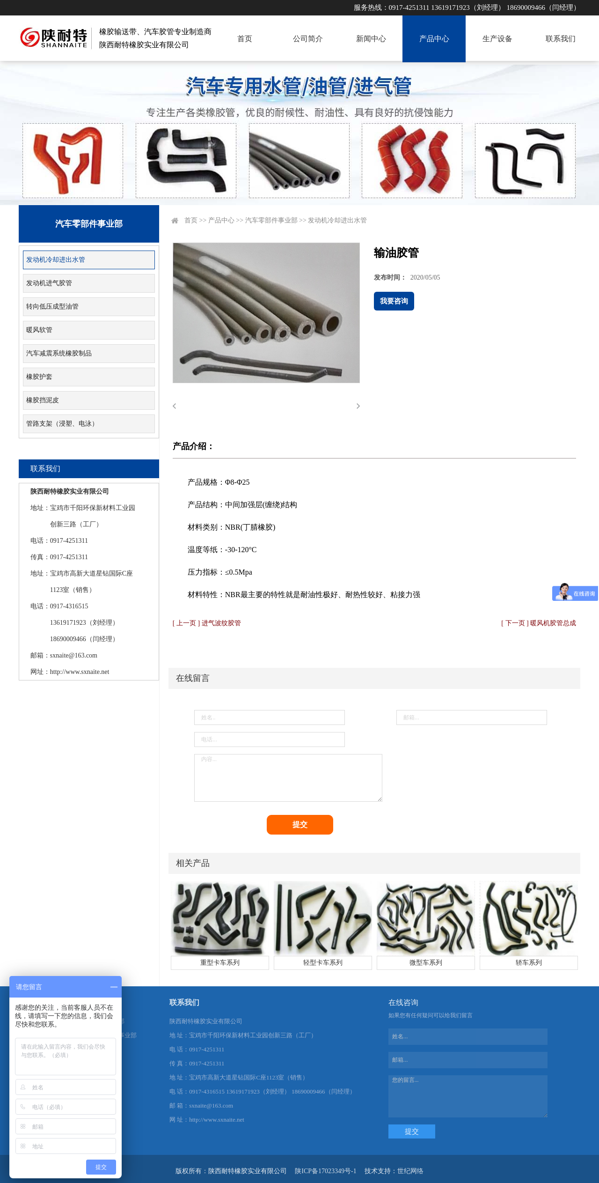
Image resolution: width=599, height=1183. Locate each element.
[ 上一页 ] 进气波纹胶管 (207, 623)
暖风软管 (39, 329)
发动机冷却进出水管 (55, 259)
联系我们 (561, 39)
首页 (244, 39)
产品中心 (434, 39)
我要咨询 (394, 301)
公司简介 (308, 39)
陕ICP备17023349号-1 (325, 1171)
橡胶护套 (39, 376)
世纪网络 (410, 1171)
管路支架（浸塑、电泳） (62, 423)
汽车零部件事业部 (271, 220)
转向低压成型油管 (52, 306)
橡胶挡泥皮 (42, 400)
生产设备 (497, 39)
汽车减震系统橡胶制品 (59, 353)
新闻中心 (371, 39)
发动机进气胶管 (49, 283)
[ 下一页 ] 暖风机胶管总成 (538, 623)
